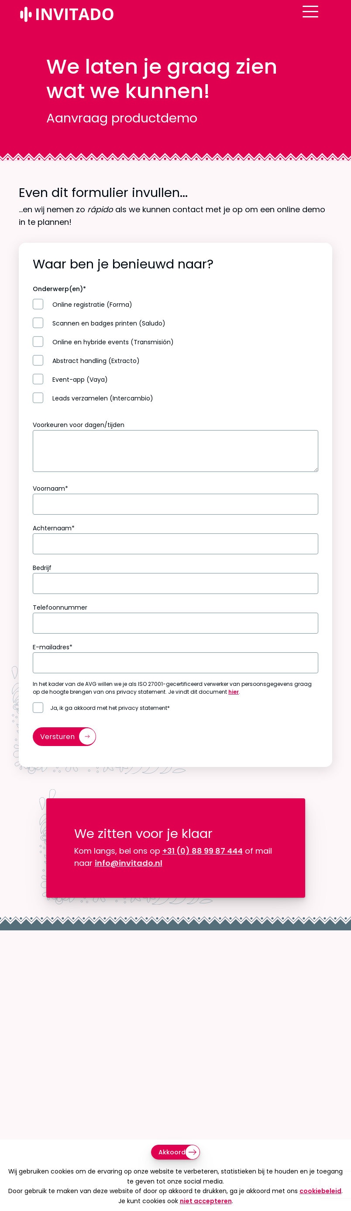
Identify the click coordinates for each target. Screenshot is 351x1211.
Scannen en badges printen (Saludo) (108, 323)
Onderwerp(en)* (59, 289)
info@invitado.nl (128, 863)
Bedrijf (42, 567)
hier (233, 691)
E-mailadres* (52, 647)
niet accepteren (206, 1201)
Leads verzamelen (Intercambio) (102, 398)
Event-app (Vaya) (80, 379)
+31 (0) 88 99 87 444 (202, 850)
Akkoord (172, 1152)
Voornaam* (50, 488)
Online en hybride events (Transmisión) (113, 342)
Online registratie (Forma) (92, 305)
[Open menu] (324, 18)
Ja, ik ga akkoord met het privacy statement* (110, 708)
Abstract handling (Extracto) (96, 361)
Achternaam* (54, 528)
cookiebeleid (320, 1191)
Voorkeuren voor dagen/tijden (78, 425)
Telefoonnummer (60, 607)
